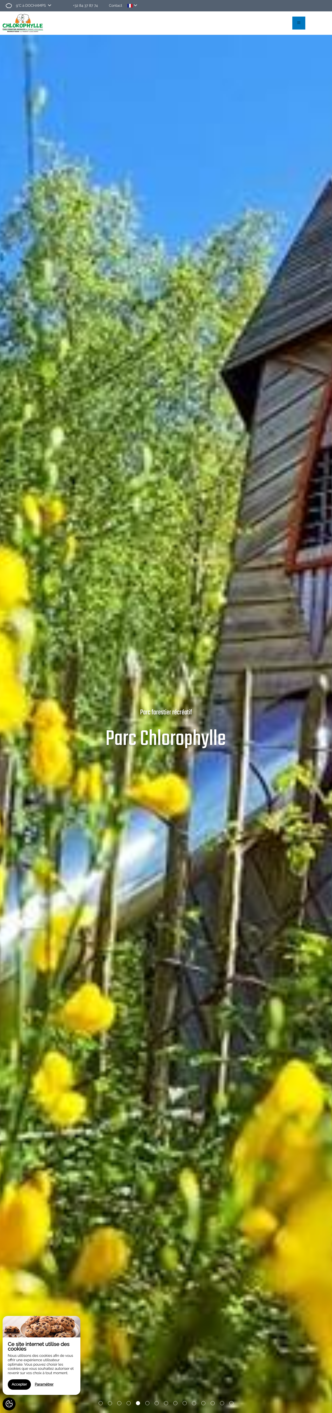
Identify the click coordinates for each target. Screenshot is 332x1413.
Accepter (19, 1384)
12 (203, 1403)
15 (231, 1403)
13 (213, 1403)
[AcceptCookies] (9, 1403)
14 (222, 1403)
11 (194, 1403)
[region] (41, 1355)
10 (185, 1403)
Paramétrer (44, 1384)
